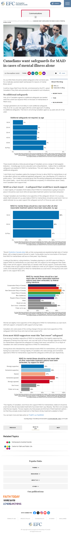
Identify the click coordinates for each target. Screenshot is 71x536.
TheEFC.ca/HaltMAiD (36, 415)
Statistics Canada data (17, 252)
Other (34, 486)
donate (57, 3)
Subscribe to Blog (59, 88)
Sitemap (51, 518)
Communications (35, 13)
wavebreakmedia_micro (54, 418)
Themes (34, 467)
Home (4, 21)
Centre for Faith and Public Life (22, 446)
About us (34, 480)
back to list (35, 427)
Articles (20, 21)
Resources (34, 474)
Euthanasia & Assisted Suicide (22, 442)
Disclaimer (62, 518)
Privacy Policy (25, 518)
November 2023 (27, 21)
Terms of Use (11, 518)
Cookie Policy (39, 518)
